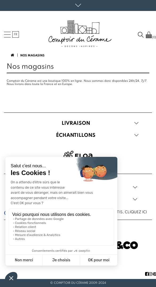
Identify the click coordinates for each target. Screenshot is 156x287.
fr (15, 34)
